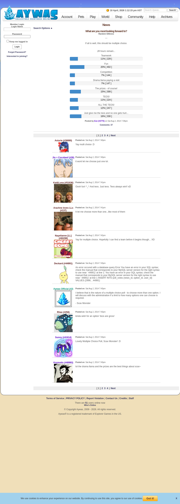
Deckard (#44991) (63, 263)
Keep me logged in (19, 41)
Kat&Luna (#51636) (63, 182)
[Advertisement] (17, 86)
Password (17, 34)
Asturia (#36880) (63, 140)
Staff (131, 398)
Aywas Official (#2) (63, 289)
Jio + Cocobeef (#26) (63, 157)
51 (86, 403)
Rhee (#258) (63, 312)
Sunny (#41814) (63, 337)
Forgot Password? (17, 52)
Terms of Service (55, 398)
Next (113, 135)
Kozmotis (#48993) (63, 362)
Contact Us (111, 398)
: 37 (106, 125)
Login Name (17, 26)
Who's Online (90, 405)
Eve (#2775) (99, 121)
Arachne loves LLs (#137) (63, 209)
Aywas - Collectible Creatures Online (31, 12)
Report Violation (95, 398)
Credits (123, 398)
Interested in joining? (17, 56)
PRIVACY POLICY (75, 398)
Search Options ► (43, 28)
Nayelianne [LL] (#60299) (63, 237)
